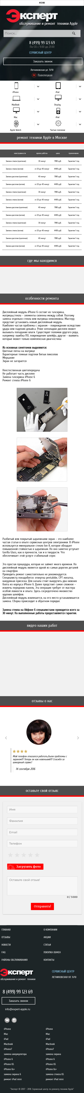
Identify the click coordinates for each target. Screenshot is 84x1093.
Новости (6, 944)
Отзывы (6, 937)
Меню (42, 3)
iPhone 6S (9, 1064)
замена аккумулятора (15, 1054)
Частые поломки (57, 130)
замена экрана (53, 1054)
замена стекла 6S (55, 1074)
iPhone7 (8, 1049)
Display (57, 104)
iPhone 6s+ (9, 1069)
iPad (57, 92)
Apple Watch (15, 130)
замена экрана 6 (12, 1074)
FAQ (4, 952)
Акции (47, 937)
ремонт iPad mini (13, 1079)
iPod (57, 117)
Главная (6, 929)
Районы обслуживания (15, 959)
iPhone (16, 92)
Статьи (47, 944)
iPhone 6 (8, 1059)
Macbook (8, 1044)
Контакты (49, 959)
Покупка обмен (52, 952)
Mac (15, 117)
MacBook (15, 104)
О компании (50, 929)
